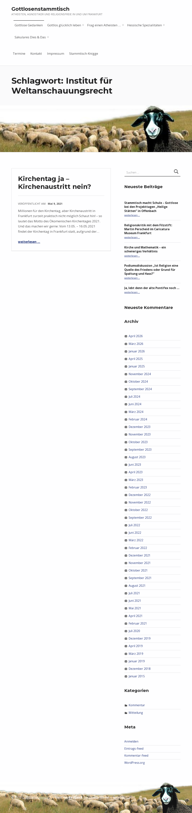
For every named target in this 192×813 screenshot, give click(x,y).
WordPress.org (134, 763)
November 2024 (140, 374)
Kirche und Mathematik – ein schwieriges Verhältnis (145, 249)
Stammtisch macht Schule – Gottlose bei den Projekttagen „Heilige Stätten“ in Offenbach (151, 207)
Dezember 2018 (140, 669)
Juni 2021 (135, 601)
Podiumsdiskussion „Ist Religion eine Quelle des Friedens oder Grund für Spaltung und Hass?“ (151, 270)
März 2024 (136, 412)
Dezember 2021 (140, 555)
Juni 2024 (135, 404)
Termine (19, 53)
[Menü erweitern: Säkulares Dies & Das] (48, 37)
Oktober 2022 (138, 510)
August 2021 (137, 586)
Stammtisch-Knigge (83, 53)
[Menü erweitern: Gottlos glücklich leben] (83, 25)
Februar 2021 (138, 623)
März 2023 (136, 480)
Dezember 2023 (140, 427)
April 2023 (136, 472)
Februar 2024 (138, 419)
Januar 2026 (137, 351)
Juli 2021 (134, 593)
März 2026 (136, 344)
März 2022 (136, 540)
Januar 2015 (137, 676)
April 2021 (136, 616)
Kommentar (137, 705)
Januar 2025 (137, 366)
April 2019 (136, 646)
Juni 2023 (135, 465)
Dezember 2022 (140, 495)
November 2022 (140, 502)
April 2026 (136, 336)
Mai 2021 (135, 608)
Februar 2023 (138, 487)
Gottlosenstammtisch (40, 9)
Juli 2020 (134, 631)
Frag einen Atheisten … (104, 25)
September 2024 (140, 389)
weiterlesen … (29, 242)
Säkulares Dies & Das (30, 37)
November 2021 (140, 563)
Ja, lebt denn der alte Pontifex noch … (151, 288)
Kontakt (36, 53)
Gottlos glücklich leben (64, 25)
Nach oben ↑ (121, 797)
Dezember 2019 (140, 638)
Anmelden (131, 741)
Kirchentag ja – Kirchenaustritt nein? (54, 183)
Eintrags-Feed (133, 749)
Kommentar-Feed (136, 756)
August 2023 (137, 457)
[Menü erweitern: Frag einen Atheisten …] (123, 25)
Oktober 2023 (138, 442)
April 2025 (136, 359)
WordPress (90, 797)
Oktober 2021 (138, 570)
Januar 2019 (137, 661)
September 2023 (140, 450)
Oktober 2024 (138, 382)
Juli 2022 (134, 525)
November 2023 (140, 434)
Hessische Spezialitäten (144, 25)
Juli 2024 (134, 397)
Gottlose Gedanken (29, 25)
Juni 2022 (135, 533)
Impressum (55, 53)
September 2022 (140, 518)
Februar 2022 (138, 548)
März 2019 (136, 654)
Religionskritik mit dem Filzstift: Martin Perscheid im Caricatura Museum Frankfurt (148, 229)
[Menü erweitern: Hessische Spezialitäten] (164, 25)
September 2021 (140, 578)
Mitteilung (136, 713)
